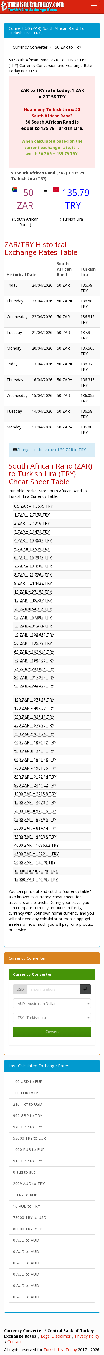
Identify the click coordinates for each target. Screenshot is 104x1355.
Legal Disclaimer (55, 1336)
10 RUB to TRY (26, 1206)
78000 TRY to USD (30, 1217)
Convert (52, 1031)
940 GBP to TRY (27, 1126)
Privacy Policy (87, 1336)
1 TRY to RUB (25, 1194)
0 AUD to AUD (26, 1240)
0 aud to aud (24, 1172)
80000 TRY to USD (30, 1228)
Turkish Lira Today (60, 1349)
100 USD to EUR (27, 1081)
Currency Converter (32, 974)
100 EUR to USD (27, 1092)
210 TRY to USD (27, 1104)
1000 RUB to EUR (29, 1149)
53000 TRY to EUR (29, 1138)
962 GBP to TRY (27, 1115)
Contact (14, 1341)
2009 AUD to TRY (29, 1183)
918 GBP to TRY (27, 1160)
